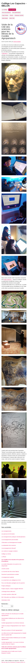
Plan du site (4, 662)
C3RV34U (4, 53)
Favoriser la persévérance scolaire (10, 574)
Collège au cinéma (6, 554)
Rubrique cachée (19, 15)
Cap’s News (5, 15)
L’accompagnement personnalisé (9, 539)
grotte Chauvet (7, 279)
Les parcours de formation (8, 534)
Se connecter (11, 662)
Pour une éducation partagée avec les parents (13, 583)
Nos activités (12, 9)
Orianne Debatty (17, 41)
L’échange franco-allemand (8, 591)
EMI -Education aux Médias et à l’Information (12, 597)
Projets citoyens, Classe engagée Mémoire (12, 588)
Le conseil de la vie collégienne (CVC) (11, 580)
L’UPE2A (3, 556)
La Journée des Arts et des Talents (10, 571)
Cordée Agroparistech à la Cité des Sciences (12, 622)
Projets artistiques (6, 585)
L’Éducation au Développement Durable (11, 542)
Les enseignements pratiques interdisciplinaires (13, 536)
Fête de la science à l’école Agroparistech (11, 630)
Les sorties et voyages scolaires (9, 551)
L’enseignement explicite (7, 577)
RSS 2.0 (23, 662)
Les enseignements (6, 531)
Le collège (4, 9)
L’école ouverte (5, 568)
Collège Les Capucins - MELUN (13, 4)
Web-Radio (5, 18)
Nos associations (6, 12)
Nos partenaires (16, 12)
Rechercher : (4, 603)
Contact (18, 662)
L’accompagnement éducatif (8, 548)
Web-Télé (11, 18)
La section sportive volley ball (8, 594)
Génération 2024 (5, 600)
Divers (11, 15)
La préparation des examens (8, 545)
